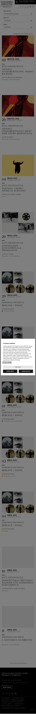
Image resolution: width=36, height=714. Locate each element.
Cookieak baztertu (26, 371)
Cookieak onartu (10, 371)
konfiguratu (18, 367)
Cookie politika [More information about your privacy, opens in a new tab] (7, 362)
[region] (18, 357)
